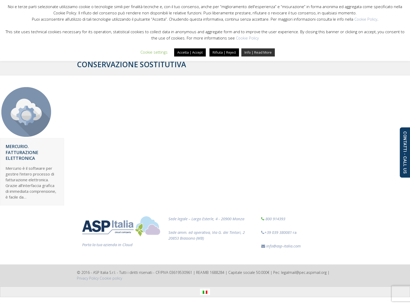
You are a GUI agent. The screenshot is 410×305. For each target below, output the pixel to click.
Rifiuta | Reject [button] (224, 52)
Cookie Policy (365, 19)
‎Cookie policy (111, 278)
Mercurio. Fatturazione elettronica (21, 152)
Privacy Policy (88, 278)
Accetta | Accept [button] (190, 52)
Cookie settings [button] (154, 52)
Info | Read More (258, 52)
